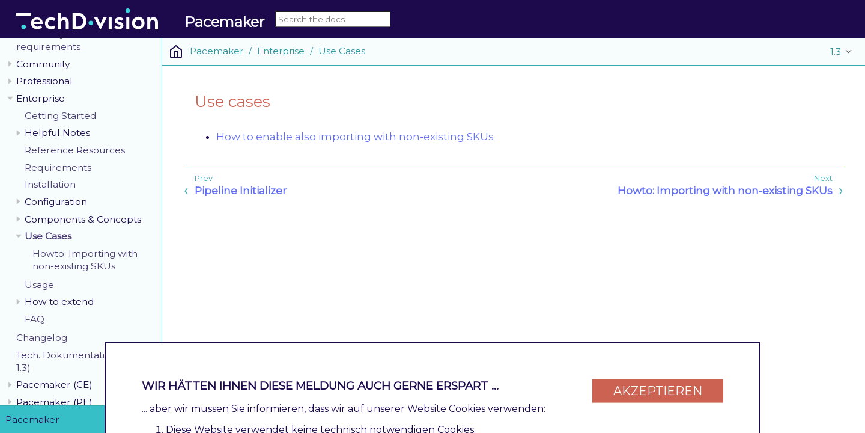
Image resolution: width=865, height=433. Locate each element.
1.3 (835, 51)
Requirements (58, 167)
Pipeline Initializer (241, 191)
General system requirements (52, 40)
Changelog (41, 337)
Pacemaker (216, 51)
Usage (39, 284)
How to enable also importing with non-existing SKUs (355, 137)
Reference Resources (75, 150)
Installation (50, 184)
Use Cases (48, 236)
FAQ (34, 319)
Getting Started (61, 115)
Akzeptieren (657, 386)
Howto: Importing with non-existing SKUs (85, 260)
